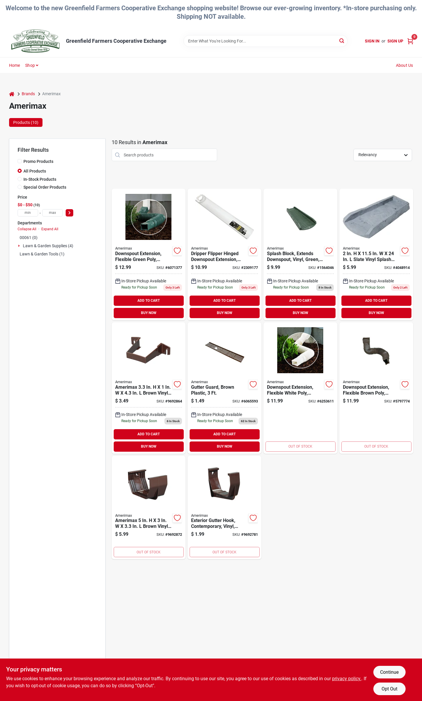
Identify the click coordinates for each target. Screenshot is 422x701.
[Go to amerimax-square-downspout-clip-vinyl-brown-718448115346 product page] (149, 388)
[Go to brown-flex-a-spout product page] (376, 388)
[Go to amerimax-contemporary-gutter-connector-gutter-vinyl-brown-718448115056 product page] (149, 508)
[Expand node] (19, 246)
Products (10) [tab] (25, 122)
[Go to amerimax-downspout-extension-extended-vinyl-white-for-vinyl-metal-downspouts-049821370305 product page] (224, 254)
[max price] (52, 212)
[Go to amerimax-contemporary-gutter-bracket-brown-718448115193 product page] (224, 508)
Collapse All (27, 229)
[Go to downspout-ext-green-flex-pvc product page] (149, 254)
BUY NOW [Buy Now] (148, 313)
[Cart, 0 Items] (410, 41)
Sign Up (395, 41)
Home (14, 65)
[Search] (342, 40)
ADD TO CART (148, 301)
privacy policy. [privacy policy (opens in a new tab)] (346, 678)
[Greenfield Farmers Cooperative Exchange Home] (35, 41)
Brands (28, 93)
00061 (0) (29, 237)
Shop (30, 65)
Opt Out (389, 689)
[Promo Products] (20, 161)
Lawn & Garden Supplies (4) (48, 245)
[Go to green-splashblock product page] (300, 254)
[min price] (28, 212)
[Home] (11, 94)
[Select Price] (69, 212)
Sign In (372, 41)
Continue (389, 672)
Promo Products (38, 161)
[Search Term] (265, 41)
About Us (404, 65)
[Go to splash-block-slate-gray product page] (376, 254)
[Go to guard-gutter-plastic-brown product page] (224, 388)
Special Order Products (44, 187)
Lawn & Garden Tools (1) (42, 254)
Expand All (49, 229)
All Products (34, 171)
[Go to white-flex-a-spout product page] (300, 388)
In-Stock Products (39, 179)
